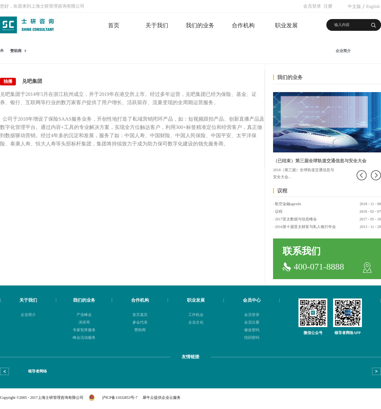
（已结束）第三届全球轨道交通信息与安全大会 (319, 160)
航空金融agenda (288, 204)
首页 (113, 25)
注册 (328, 6)
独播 (7, 81)
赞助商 (16, 51)
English (373, 6)
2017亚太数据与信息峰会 (296, 219)
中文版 (354, 6)
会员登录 (312, 6)
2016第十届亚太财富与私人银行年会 (305, 227)
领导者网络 (37, 371)
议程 (279, 211)
